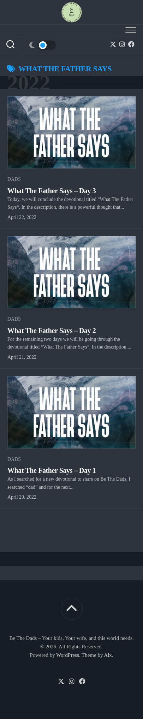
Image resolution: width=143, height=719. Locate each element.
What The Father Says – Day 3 (51, 191)
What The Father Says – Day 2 (51, 330)
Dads (14, 179)
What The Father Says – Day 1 (51, 470)
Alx (108, 655)
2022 (28, 82)
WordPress (67, 655)
